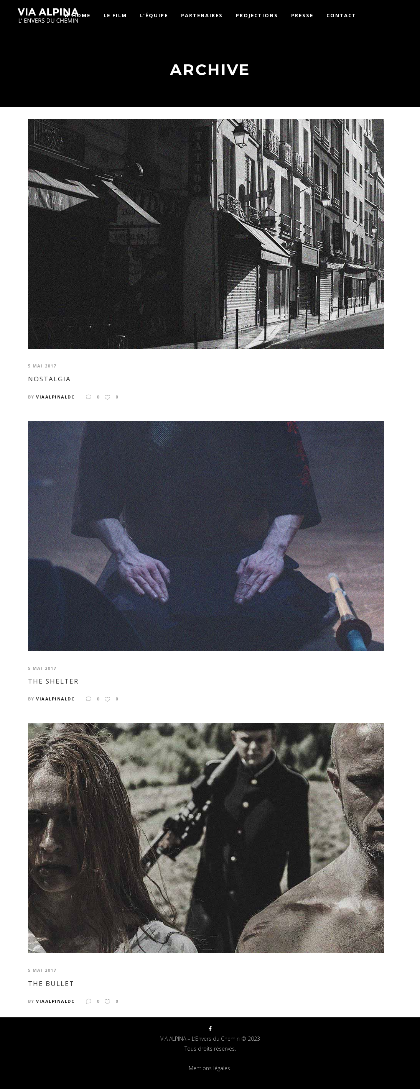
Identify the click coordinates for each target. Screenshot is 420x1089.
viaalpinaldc (55, 397)
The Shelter (53, 681)
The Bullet (51, 983)
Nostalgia (49, 379)
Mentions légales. (210, 1068)
